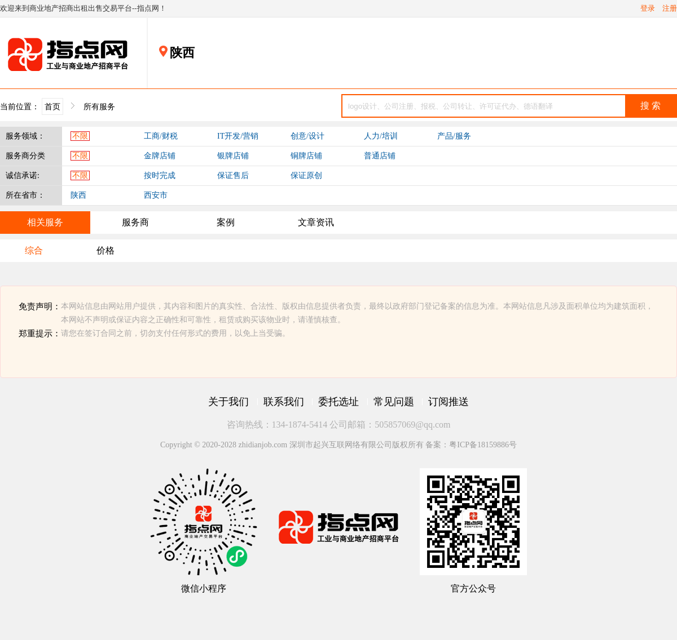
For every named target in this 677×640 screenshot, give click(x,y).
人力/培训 (381, 136)
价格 (105, 250)
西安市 (156, 195)
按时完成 (159, 175)
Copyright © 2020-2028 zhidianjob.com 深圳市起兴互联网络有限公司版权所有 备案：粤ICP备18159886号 (338, 445)
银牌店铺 (233, 156)
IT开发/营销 (237, 136)
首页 (52, 106)
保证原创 (306, 175)
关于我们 (228, 401)
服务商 (135, 222)
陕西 (78, 195)
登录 (647, 8)
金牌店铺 (159, 156)
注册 (669, 8)
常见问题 (393, 401)
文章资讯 (316, 222)
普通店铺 (379, 156)
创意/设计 (307, 136)
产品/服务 (454, 136)
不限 (80, 136)
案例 (226, 222)
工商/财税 (161, 136)
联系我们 (283, 401)
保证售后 (233, 175)
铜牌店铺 (306, 156)
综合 (34, 250)
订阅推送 (448, 401)
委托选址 (338, 401)
